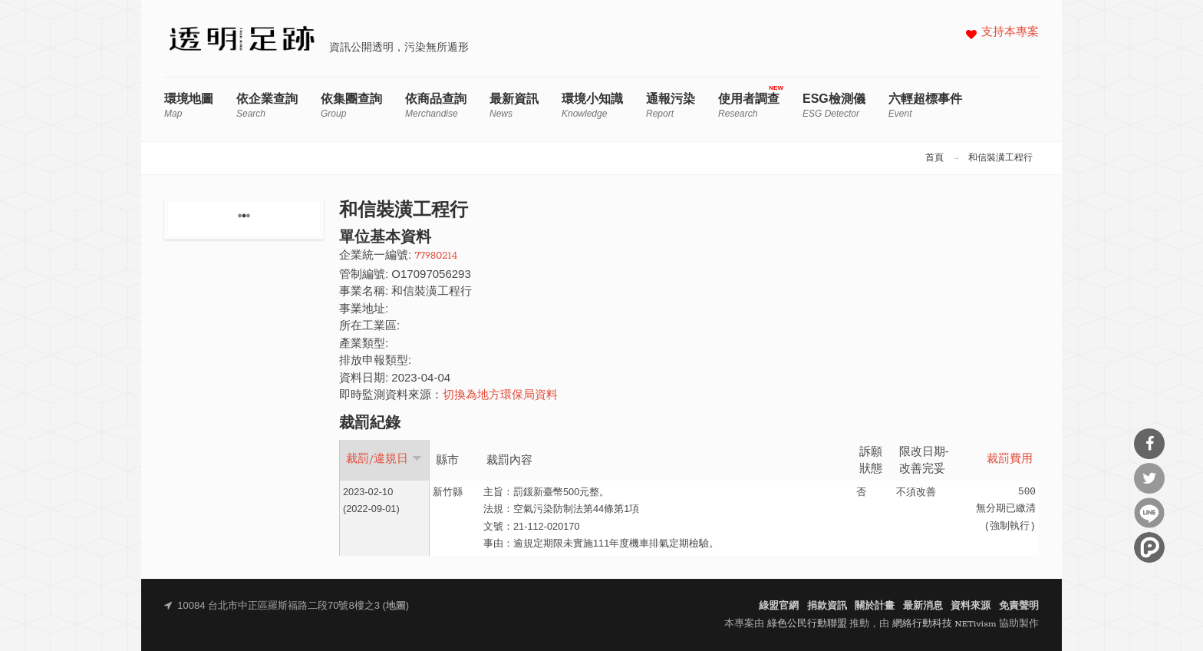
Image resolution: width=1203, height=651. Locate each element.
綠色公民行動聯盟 (807, 624)
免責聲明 (1019, 606)
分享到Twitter (1149, 478)
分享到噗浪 (1149, 547)
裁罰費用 (1010, 459)
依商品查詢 (435, 105)
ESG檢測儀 (834, 105)
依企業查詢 (267, 105)
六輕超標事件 (925, 105)
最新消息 (923, 606)
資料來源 (970, 606)
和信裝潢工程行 (1000, 158)
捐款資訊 (827, 606)
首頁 (934, 158)
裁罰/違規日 (384, 459)
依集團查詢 (351, 105)
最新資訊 (514, 105)
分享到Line (1149, 512)
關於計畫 (875, 606)
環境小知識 (592, 105)
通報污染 (670, 105)
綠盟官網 (779, 606)
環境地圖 (188, 105)
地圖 (396, 606)
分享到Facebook (1149, 443)
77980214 (435, 256)
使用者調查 (748, 105)
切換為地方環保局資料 (500, 395)
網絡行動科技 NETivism (944, 624)
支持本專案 (1010, 32)
